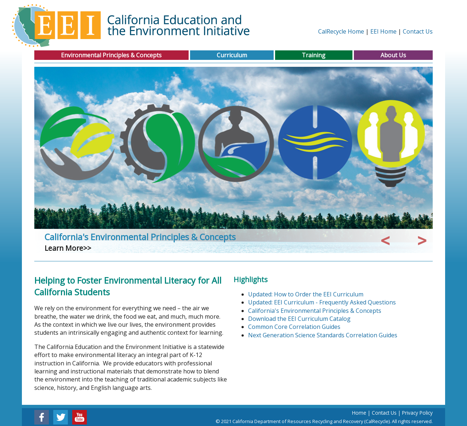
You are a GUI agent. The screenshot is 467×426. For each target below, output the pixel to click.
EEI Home (383, 31)
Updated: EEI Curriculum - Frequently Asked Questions (322, 302)
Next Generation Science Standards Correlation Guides (322, 335)
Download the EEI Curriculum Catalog (299, 319)
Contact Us (418, 31)
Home (359, 412)
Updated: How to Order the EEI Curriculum (305, 294)
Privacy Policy (417, 412)
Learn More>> (68, 248)
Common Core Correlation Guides (294, 327)
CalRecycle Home (341, 31)
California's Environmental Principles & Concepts (140, 237)
